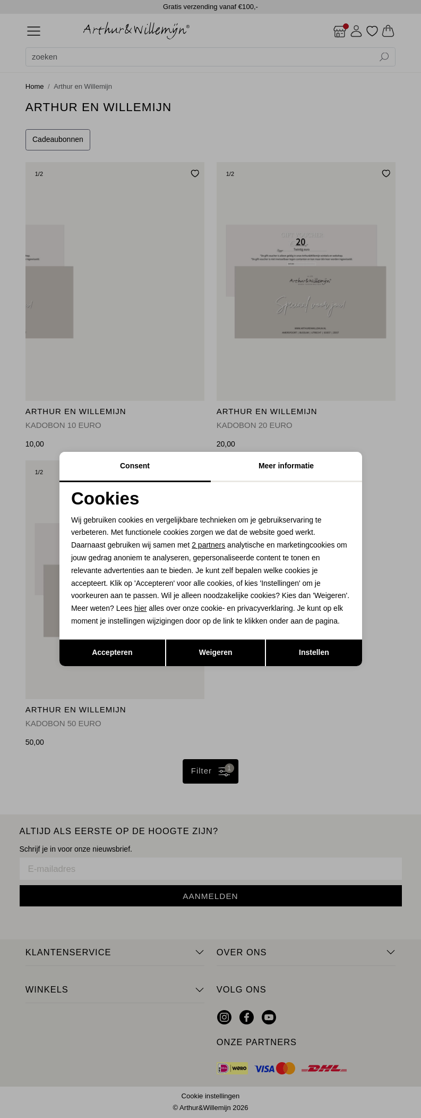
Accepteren (112, 652)
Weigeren (216, 652)
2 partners (208, 545)
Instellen (314, 652)
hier (140, 608)
